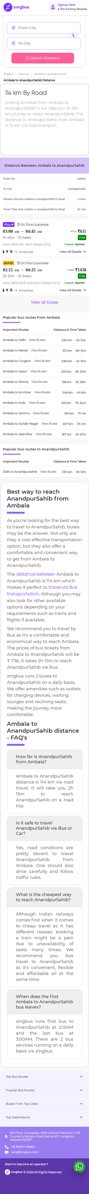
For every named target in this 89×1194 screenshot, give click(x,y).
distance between (35, 574)
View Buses (37, 340)
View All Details (73, 251)
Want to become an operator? (26, 1164)
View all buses (44, 302)
